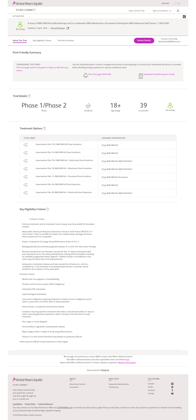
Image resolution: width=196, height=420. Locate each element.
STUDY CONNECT (26, 10)
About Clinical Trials (137, 11)
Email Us (105, 370)
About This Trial (20, 41)
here (128, 360)
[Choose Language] (177, 3)
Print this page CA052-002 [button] (100, 74)
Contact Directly (144, 40)
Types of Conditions (160, 11)
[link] (28, 380)
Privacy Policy (30, 404)
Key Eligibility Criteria (42, 41)
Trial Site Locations (66, 41)
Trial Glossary (114, 387)
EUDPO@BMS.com (64, 408)
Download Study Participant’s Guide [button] (159, 74)
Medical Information (127, 363)
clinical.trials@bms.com (169, 42)
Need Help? (165, 3)
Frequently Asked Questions (119, 384)
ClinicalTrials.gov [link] (60, 28)
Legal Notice (17, 404)
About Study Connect (77, 384)
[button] (178, 11)
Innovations (74, 387)
